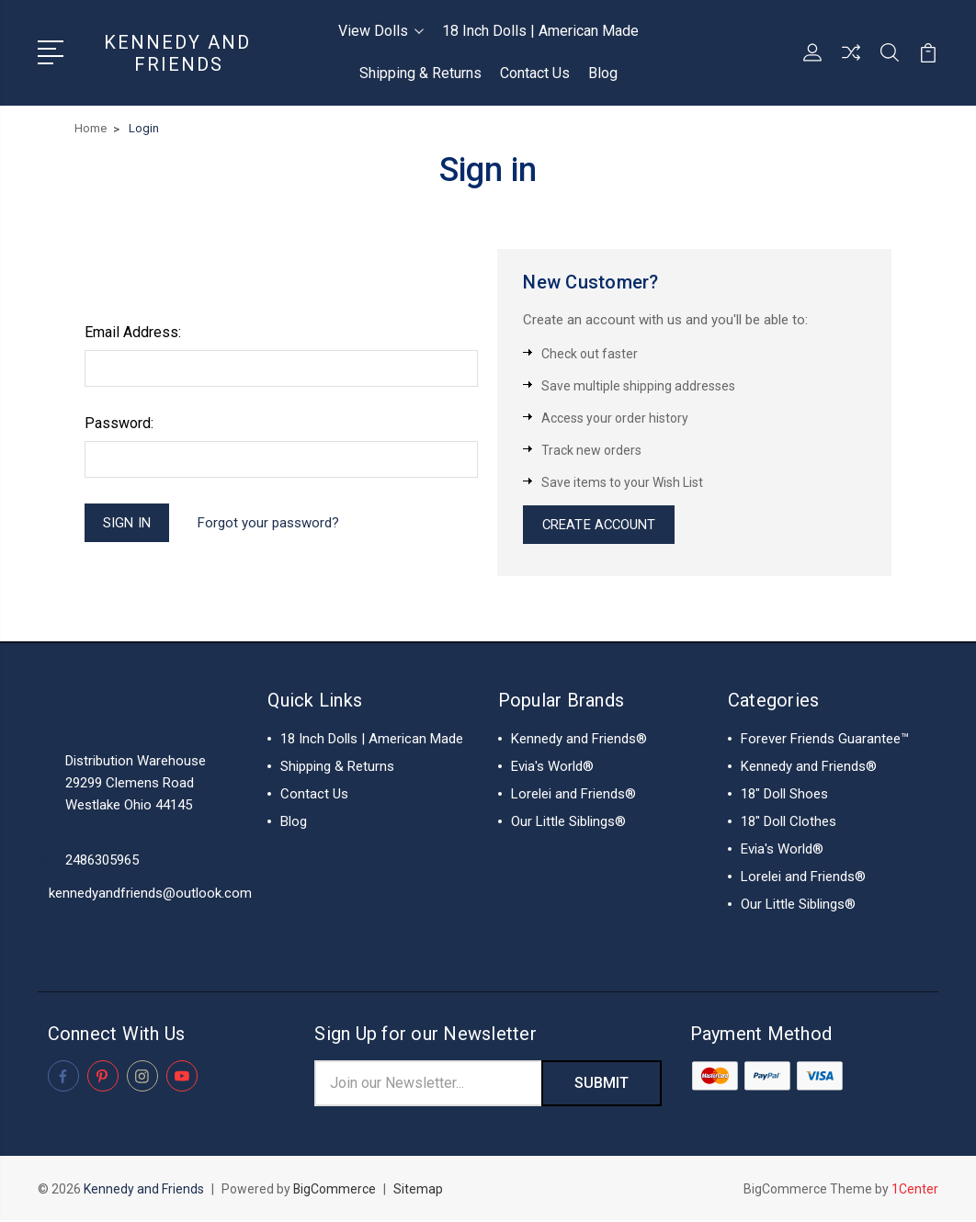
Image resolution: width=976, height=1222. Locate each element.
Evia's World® (552, 768)
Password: (119, 423)
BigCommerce (335, 1190)
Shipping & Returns (420, 73)
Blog (603, 73)
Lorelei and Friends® (573, 795)
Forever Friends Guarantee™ (825, 740)
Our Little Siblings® (568, 823)
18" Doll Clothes (788, 823)
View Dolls (381, 31)
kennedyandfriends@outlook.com (150, 894)
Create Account (600, 525)
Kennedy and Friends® (579, 740)
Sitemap (419, 1190)
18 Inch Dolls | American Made (540, 31)
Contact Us (535, 73)
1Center (914, 1190)
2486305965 (102, 861)
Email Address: (133, 332)
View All (536, 851)
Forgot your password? (269, 523)
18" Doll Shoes (784, 795)
